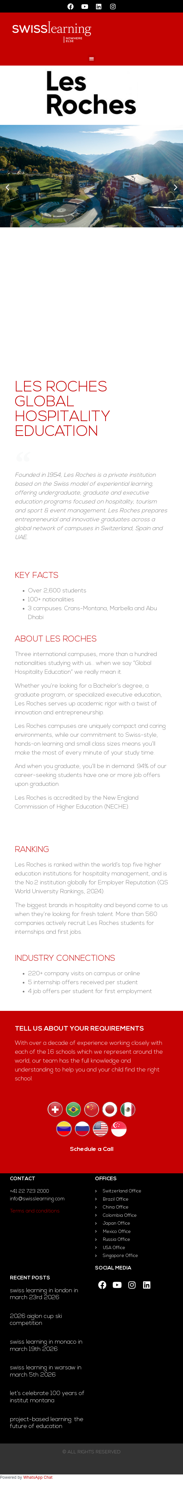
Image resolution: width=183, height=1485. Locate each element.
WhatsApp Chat (37, 1477)
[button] (91, 58)
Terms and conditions (35, 1211)
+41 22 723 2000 (29, 1191)
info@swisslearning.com (37, 1199)
